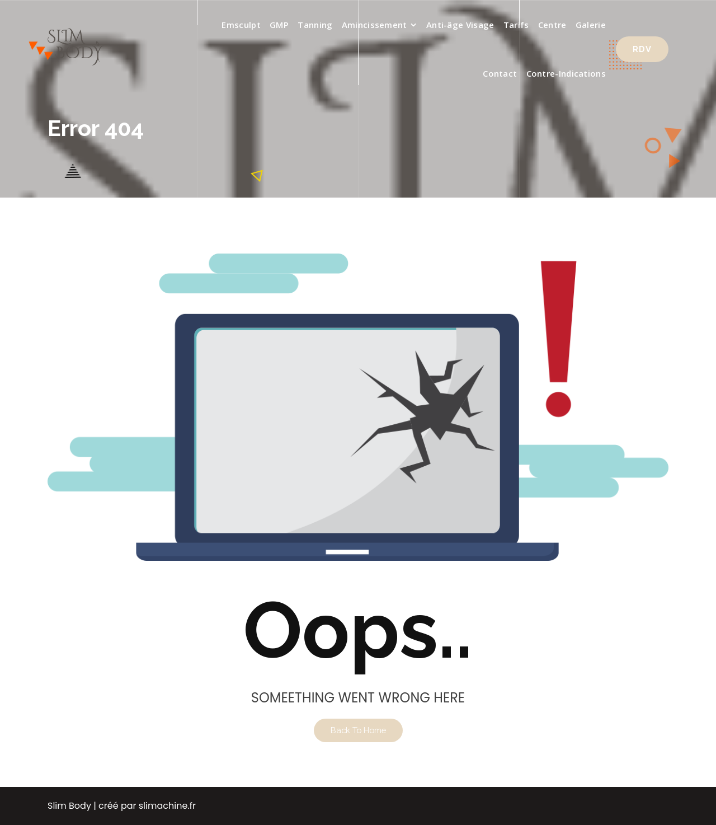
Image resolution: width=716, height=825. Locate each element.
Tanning (315, 24)
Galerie (591, 24)
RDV (642, 49)
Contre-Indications (566, 73)
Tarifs (516, 24)
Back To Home (358, 730)
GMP (279, 24)
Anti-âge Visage (460, 24)
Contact (500, 73)
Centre (552, 24)
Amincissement (374, 24)
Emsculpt (241, 24)
